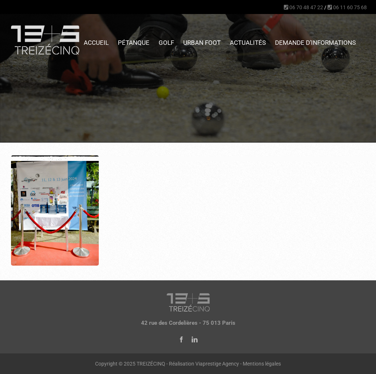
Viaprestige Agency (217, 364)
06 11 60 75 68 (347, 7)
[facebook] (181, 339)
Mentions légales (262, 364)
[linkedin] (195, 339)
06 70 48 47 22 (303, 7)
